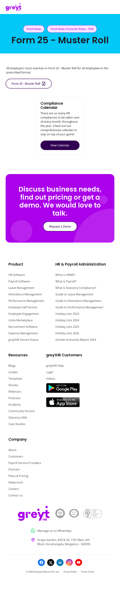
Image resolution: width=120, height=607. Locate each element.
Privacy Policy (70, 571)
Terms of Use (87, 571)
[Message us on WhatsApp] (60, 530)
